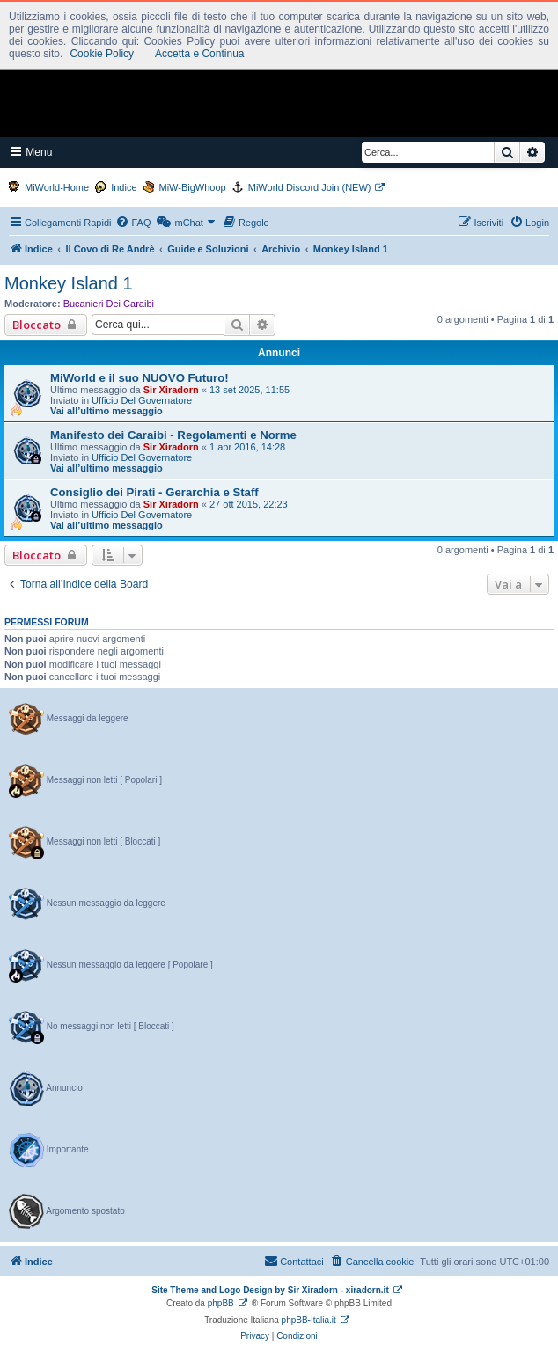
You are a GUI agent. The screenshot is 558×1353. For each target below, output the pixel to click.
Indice (123, 187)
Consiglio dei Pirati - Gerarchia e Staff (154, 492)
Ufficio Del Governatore (142, 400)
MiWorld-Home (57, 187)
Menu (31, 151)
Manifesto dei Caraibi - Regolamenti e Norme (173, 435)
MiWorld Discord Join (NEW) (309, 187)
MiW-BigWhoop (192, 187)
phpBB (221, 1303)
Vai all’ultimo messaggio (106, 411)
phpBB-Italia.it (309, 1320)
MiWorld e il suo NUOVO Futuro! (139, 377)
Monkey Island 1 (68, 283)
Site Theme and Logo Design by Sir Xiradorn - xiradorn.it (269, 1290)
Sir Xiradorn (171, 389)
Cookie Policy (102, 54)
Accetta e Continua (199, 54)
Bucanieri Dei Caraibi (108, 303)
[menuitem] (133, 222)
